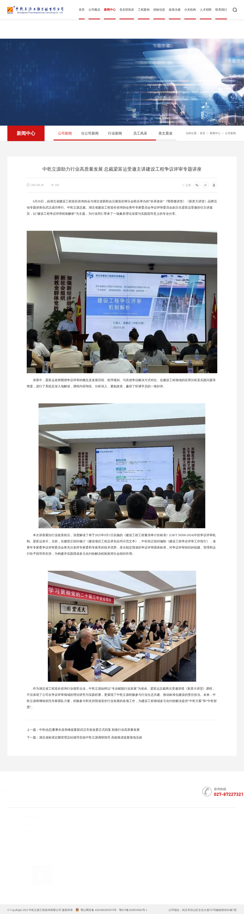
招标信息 (159, 9)
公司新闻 (65, 133)
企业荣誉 (23, 843)
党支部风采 (126, 9)
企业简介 (23, 824)
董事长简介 (24, 830)
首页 (82, 9)
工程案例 (143, 9)
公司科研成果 (26, 855)
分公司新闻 (90, 133)
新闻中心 (110, 9)
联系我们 (221, 9)
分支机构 (190, 9)
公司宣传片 (24, 861)
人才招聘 (205, 9)
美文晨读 (165, 133)
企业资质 (23, 837)
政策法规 (174, 9)
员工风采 (140, 133)
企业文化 (23, 849)
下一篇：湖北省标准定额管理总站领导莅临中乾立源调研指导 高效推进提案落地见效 (84, 737)
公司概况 (94, 9)
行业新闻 (115, 133)
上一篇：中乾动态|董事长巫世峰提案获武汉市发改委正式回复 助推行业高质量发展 (83, 729)
